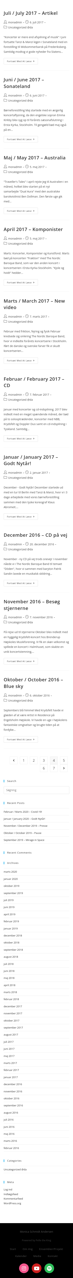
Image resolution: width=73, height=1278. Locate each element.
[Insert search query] (36, 790)
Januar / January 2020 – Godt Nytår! (24, 818)
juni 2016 (9, 1127)
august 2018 (11, 956)
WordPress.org (12, 1203)
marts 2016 (10, 1141)
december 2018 (13, 935)
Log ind (8, 1189)
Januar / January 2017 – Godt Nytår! (31, 460)
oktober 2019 (11, 886)
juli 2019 (9, 900)
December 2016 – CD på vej (35, 535)
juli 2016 (9, 1119)
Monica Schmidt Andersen (32, 6)
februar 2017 (11, 1070)
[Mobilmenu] (62, 21)
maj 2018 (9, 978)
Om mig (28, 1249)
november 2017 (13, 1013)
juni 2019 (9, 907)
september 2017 (13, 1027)
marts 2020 (10, 871)
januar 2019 (11, 928)
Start (13, 1249)
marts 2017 (10, 1063)
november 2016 (13, 1091)
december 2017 (13, 1006)
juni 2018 (9, 971)
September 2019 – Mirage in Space (24, 840)
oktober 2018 (11, 942)
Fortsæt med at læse (22, 60)
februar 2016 (11, 1148)
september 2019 (13, 893)
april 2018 (9, 985)
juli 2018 (9, 964)
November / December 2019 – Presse (25, 825)
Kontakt (53, 1256)
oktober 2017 (11, 1020)
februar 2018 (11, 999)
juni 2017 (9, 1049)
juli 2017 (9, 1041)
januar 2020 (11, 879)
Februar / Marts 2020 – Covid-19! (23, 811)
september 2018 (13, 949)
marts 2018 (10, 992)
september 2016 (13, 1105)
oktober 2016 (11, 1098)
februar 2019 (11, 921)
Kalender (21, 1256)
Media (37, 1256)
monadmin (15, 95)
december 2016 (13, 1084)
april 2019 (9, 914)
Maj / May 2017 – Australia (35, 157)
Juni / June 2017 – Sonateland (24, 82)
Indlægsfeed (11, 1194)
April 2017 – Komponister (33, 229)
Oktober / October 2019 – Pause (22, 833)
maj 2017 (9, 1056)
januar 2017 (11, 1077)
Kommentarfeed (13, 1198)
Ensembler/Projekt (51, 1249)
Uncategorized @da (20, 100)
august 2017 (11, 1034)
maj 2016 (9, 1134)
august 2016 (11, 1112)
